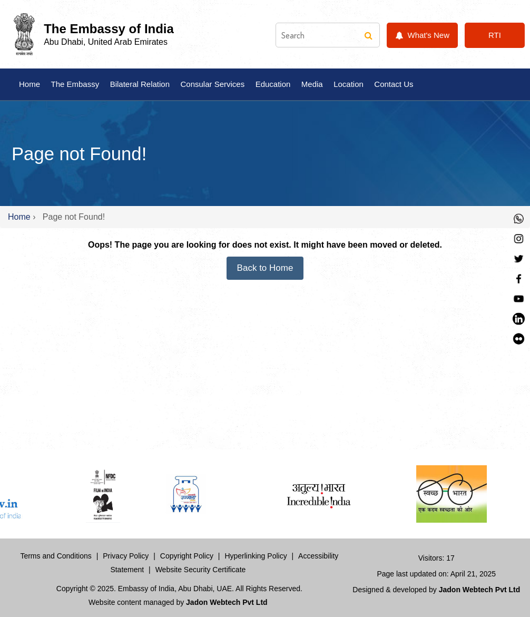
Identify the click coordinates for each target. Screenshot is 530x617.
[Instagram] (519, 237)
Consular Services (212, 84)
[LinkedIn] (519, 317)
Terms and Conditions (55, 556)
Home (29, 84)
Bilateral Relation (140, 84)
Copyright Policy (186, 556)
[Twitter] (519, 257)
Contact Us (393, 84)
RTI (494, 35)
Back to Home (265, 268)
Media (312, 84)
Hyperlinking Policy (255, 556)
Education (273, 84)
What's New (422, 35)
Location (348, 84)
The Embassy (75, 84)
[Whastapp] (519, 217)
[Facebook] (519, 277)
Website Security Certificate (200, 569)
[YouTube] (519, 297)
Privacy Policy (126, 556)
